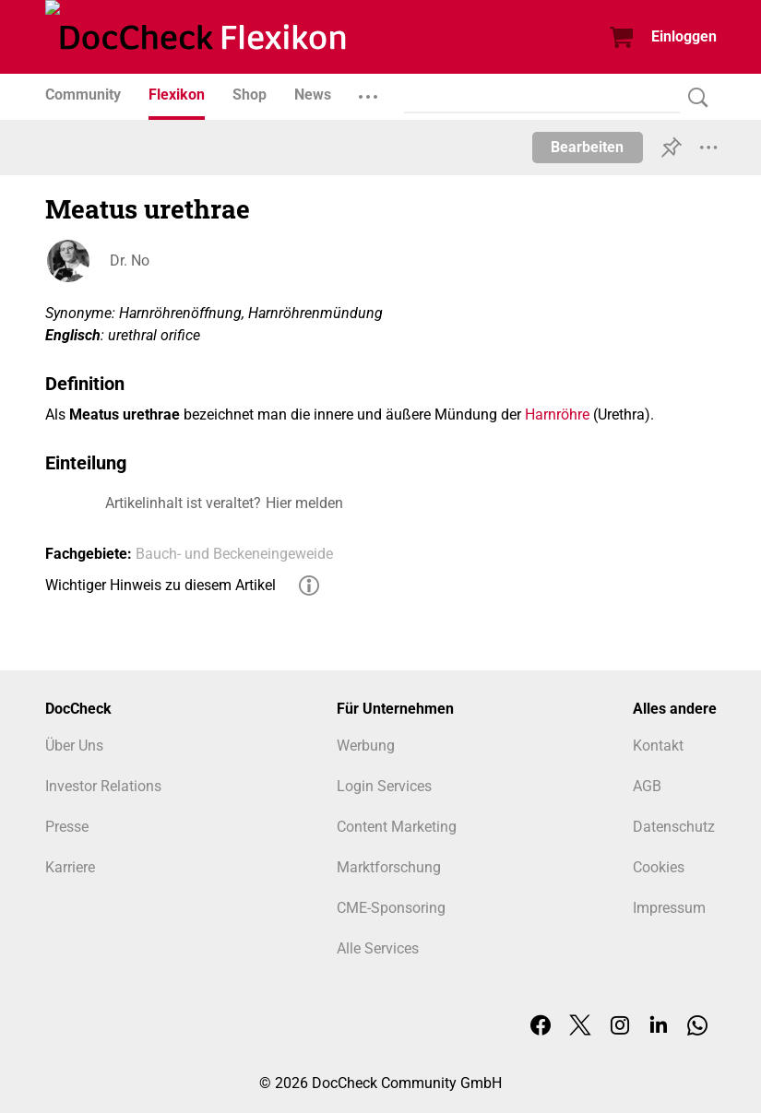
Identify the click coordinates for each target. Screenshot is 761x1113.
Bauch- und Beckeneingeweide (234, 553)
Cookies (658, 867)
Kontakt (658, 745)
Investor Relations (103, 786)
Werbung (366, 745)
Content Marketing (397, 826)
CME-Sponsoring (391, 908)
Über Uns (74, 745)
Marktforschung (389, 867)
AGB (647, 786)
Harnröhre (557, 414)
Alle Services (378, 948)
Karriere (70, 867)
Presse (67, 826)
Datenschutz (674, 826)
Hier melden (304, 503)
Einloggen (684, 36)
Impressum (669, 908)
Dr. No (129, 260)
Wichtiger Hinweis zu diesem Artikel (160, 585)
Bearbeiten (587, 147)
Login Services (384, 786)
